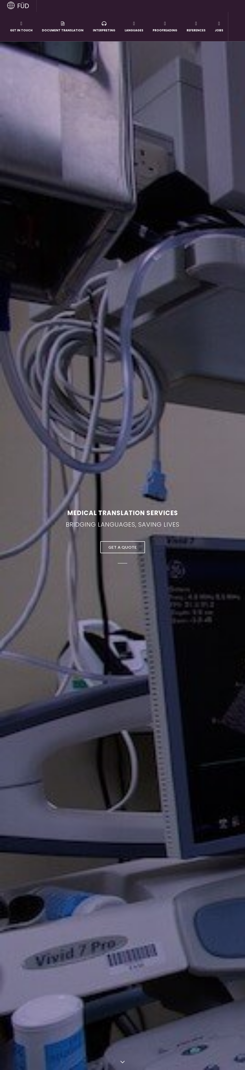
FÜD (23, 5)
